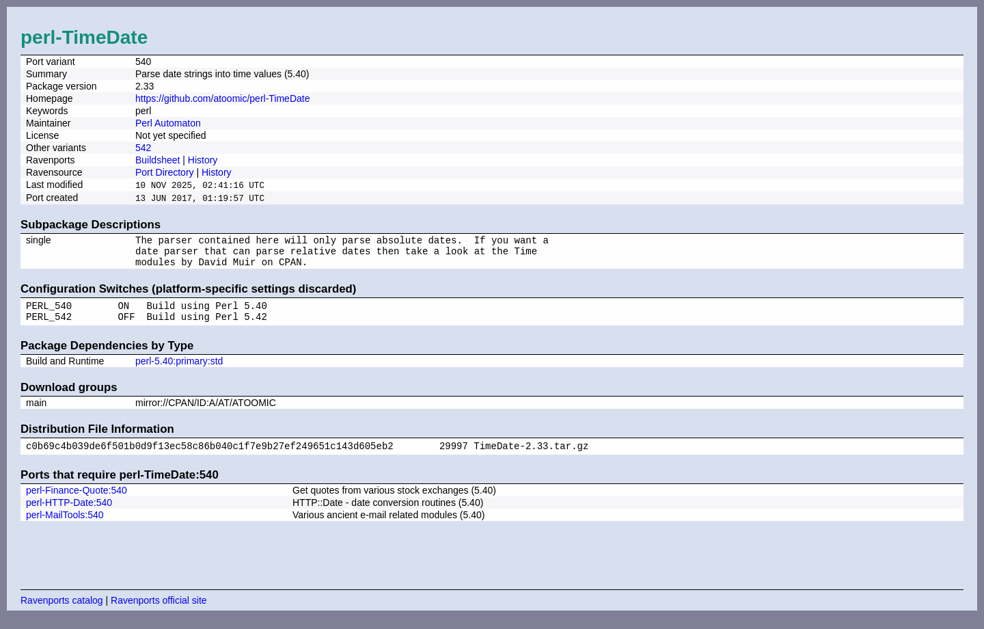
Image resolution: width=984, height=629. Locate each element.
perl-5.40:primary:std (179, 370)
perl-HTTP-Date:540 (69, 514)
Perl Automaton (168, 123)
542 (143, 147)
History (203, 160)
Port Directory (164, 172)
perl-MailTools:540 (65, 526)
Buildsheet (157, 160)
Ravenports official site (159, 611)
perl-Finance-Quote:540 (76, 501)
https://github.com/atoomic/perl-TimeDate (222, 98)
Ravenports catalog (61, 611)
